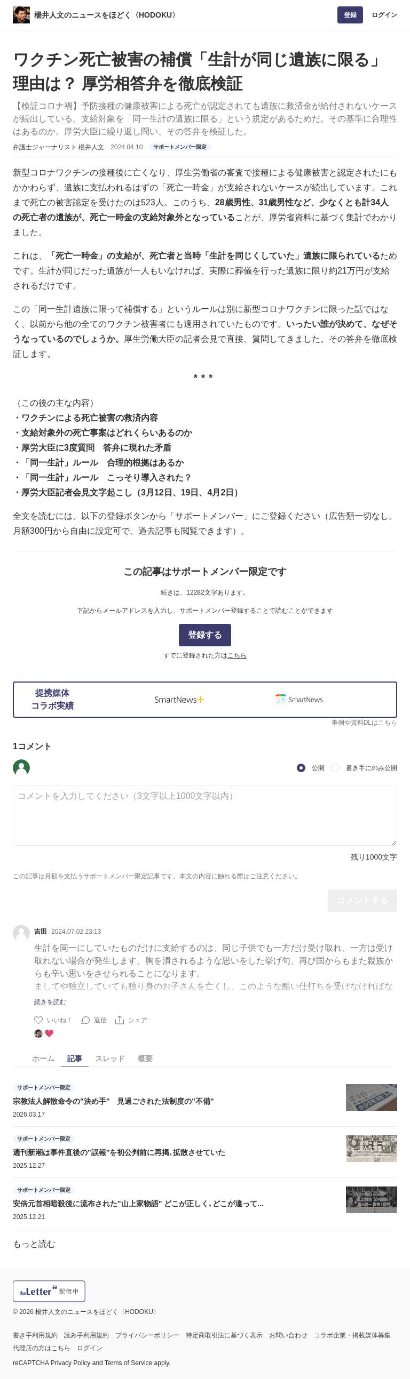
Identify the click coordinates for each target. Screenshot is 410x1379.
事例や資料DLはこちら (364, 722)
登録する (205, 634)
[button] (21, 767)
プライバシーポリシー (147, 1335)
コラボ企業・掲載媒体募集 (352, 1335)
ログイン (384, 15)
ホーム (43, 1058)
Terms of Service (128, 1363)
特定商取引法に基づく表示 (224, 1335)
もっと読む (34, 1243)
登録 (350, 15)
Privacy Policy (71, 1363)
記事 (74, 1058)
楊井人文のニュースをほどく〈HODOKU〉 (106, 15)
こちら (237, 655)
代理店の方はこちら (41, 1348)
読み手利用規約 (86, 1335)
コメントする (362, 900)
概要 (145, 1058)
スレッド (110, 1058)
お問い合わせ (288, 1335)
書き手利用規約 (35, 1335)
